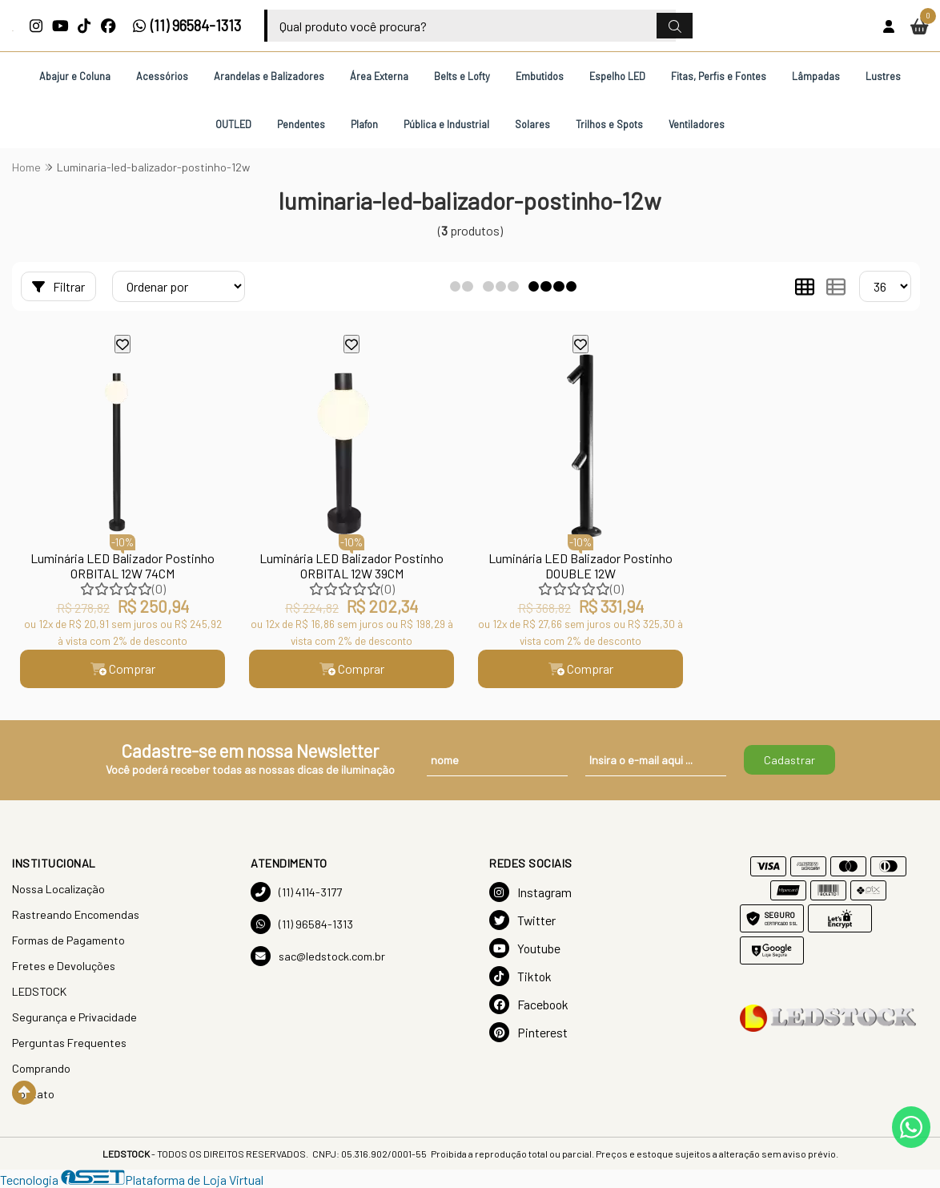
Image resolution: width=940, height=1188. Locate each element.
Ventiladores (697, 124)
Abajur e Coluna (74, 76)
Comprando (41, 1068)
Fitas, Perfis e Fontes (718, 76)
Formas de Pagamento (68, 940)
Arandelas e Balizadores (269, 76)
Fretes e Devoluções (63, 966)
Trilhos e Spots (609, 124)
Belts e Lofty (462, 76)
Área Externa (379, 76)
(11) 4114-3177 (296, 892)
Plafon (364, 124)
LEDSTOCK (39, 991)
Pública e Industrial (446, 124)
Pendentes (301, 124)
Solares (532, 124)
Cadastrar (789, 760)
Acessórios (162, 76)
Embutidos (540, 76)
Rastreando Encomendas (75, 914)
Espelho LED (617, 76)
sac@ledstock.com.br (318, 956)
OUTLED (233, 124)
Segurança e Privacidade (74, 1017)
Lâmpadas (816, 76)
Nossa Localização (58, 889)
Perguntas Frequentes (69, 1042)
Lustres (883, 76)
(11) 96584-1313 (187, 25)
